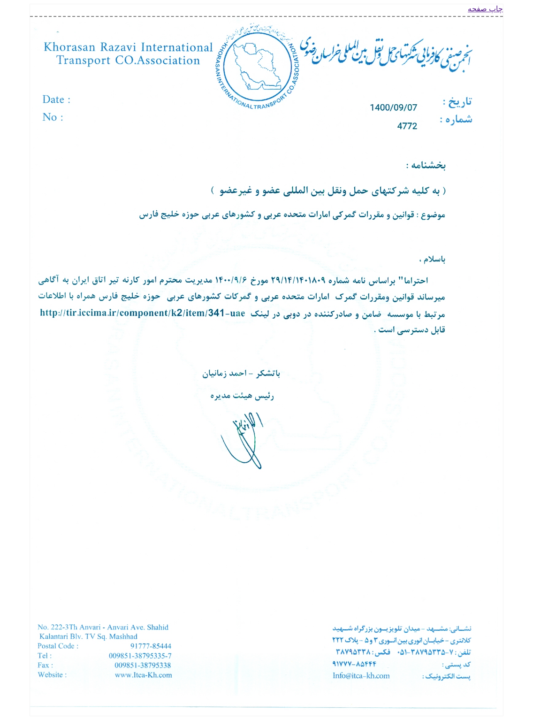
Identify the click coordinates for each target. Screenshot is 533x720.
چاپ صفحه (485, 9)
